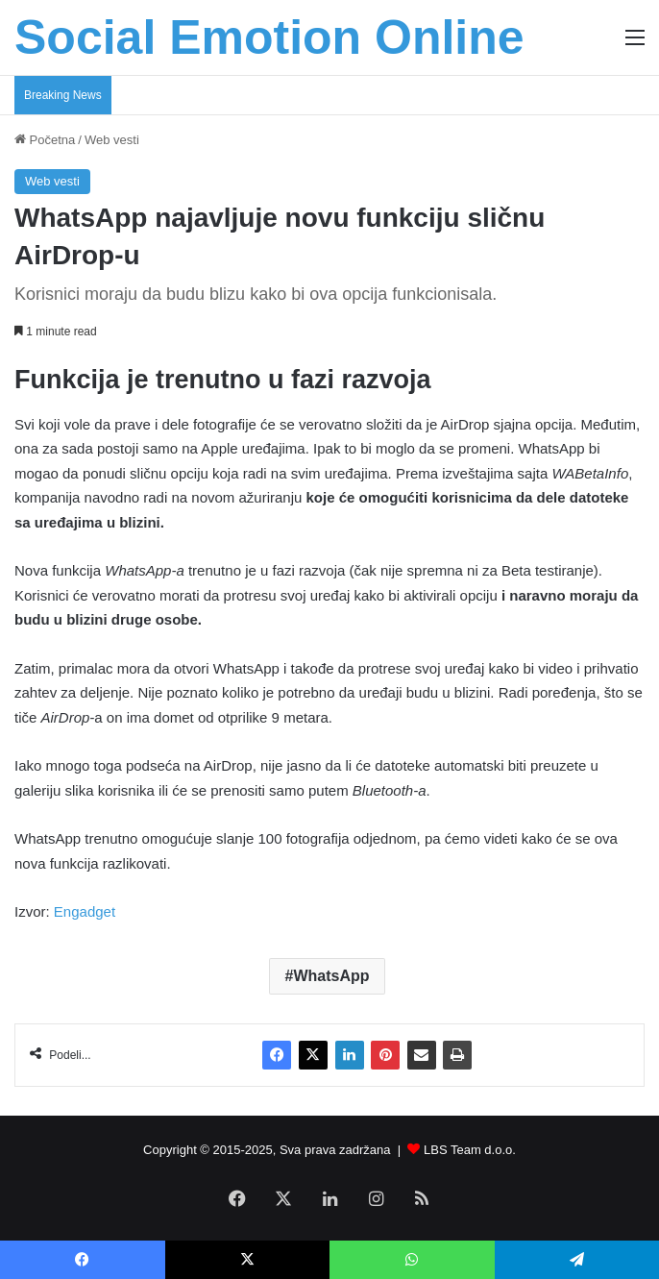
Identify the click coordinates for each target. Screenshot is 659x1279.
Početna (44, 140)
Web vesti (112, 140)
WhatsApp (331, 976)
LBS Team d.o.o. (470, 1150)
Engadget (84, 911)
